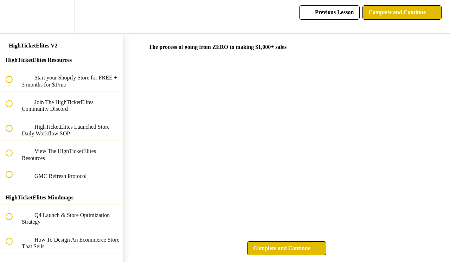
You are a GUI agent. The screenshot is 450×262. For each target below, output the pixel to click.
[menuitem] (62, 16)
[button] (13, 16)
